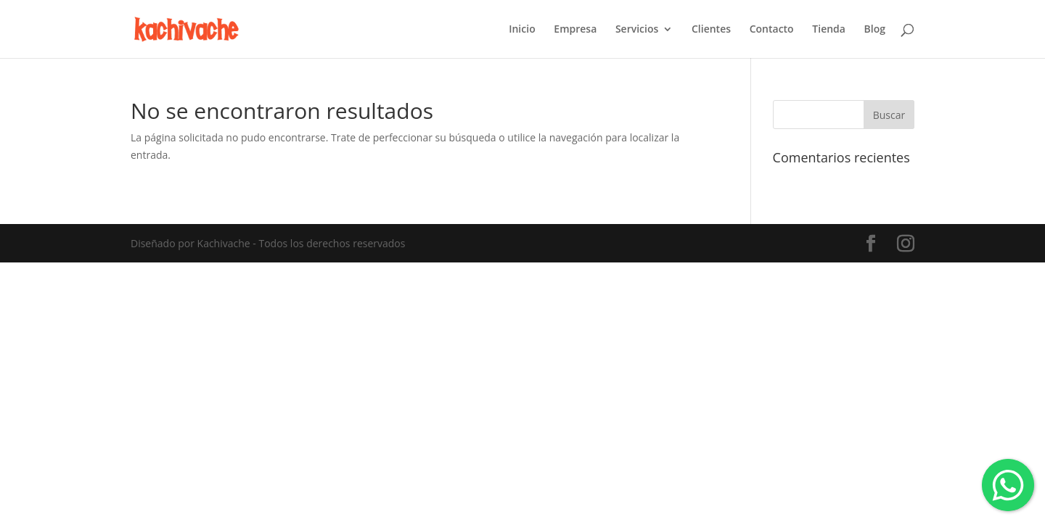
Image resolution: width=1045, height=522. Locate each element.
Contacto (772, 30)
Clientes (711, 30)
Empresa (575, 30)
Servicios (636, 30)
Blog (874, 30)
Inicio (522, 30)
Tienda (828, 30)
